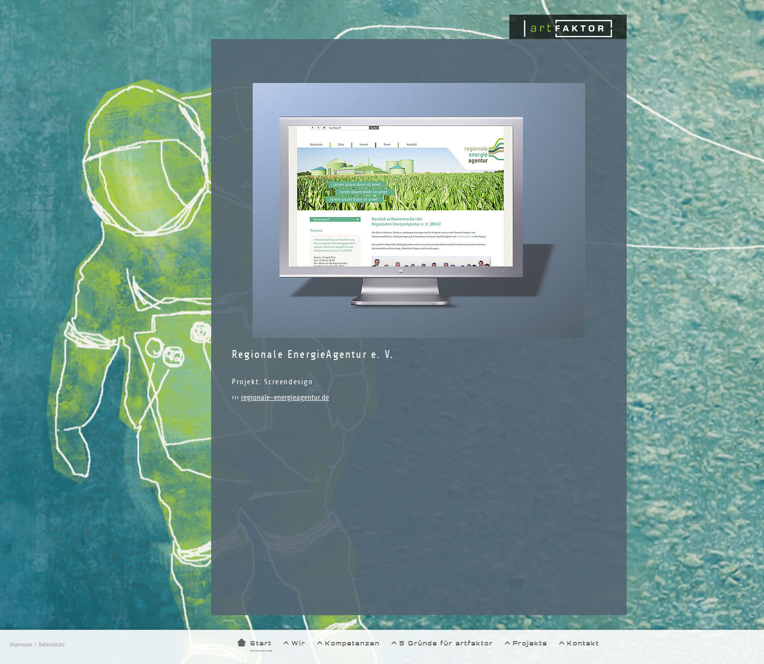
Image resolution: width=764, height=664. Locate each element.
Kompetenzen (352, 643)
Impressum (21, 645)
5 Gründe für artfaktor (446, 643)
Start (261, 643)
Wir (298, 643)
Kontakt (583, 643)
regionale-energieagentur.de (285, 397)
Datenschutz (52, 645)
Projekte (530, 643)
